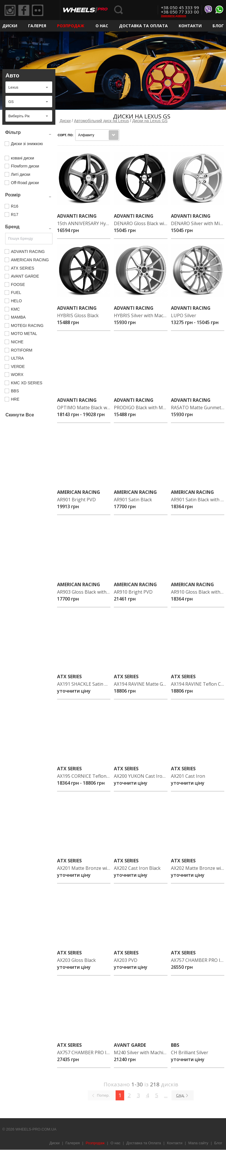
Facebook (24, 10)
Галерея (37, 25)
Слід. (180, 1095)
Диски (9, 25)
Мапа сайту (198, 1143)
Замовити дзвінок (173, 15)
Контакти (190, 25)
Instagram (10, 10)
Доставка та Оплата (143, 25)
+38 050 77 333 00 (180, 12)
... (165, 1095)
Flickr (37, 10)
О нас (102, 25)
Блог (218, 25)
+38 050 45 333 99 (180, 7)
